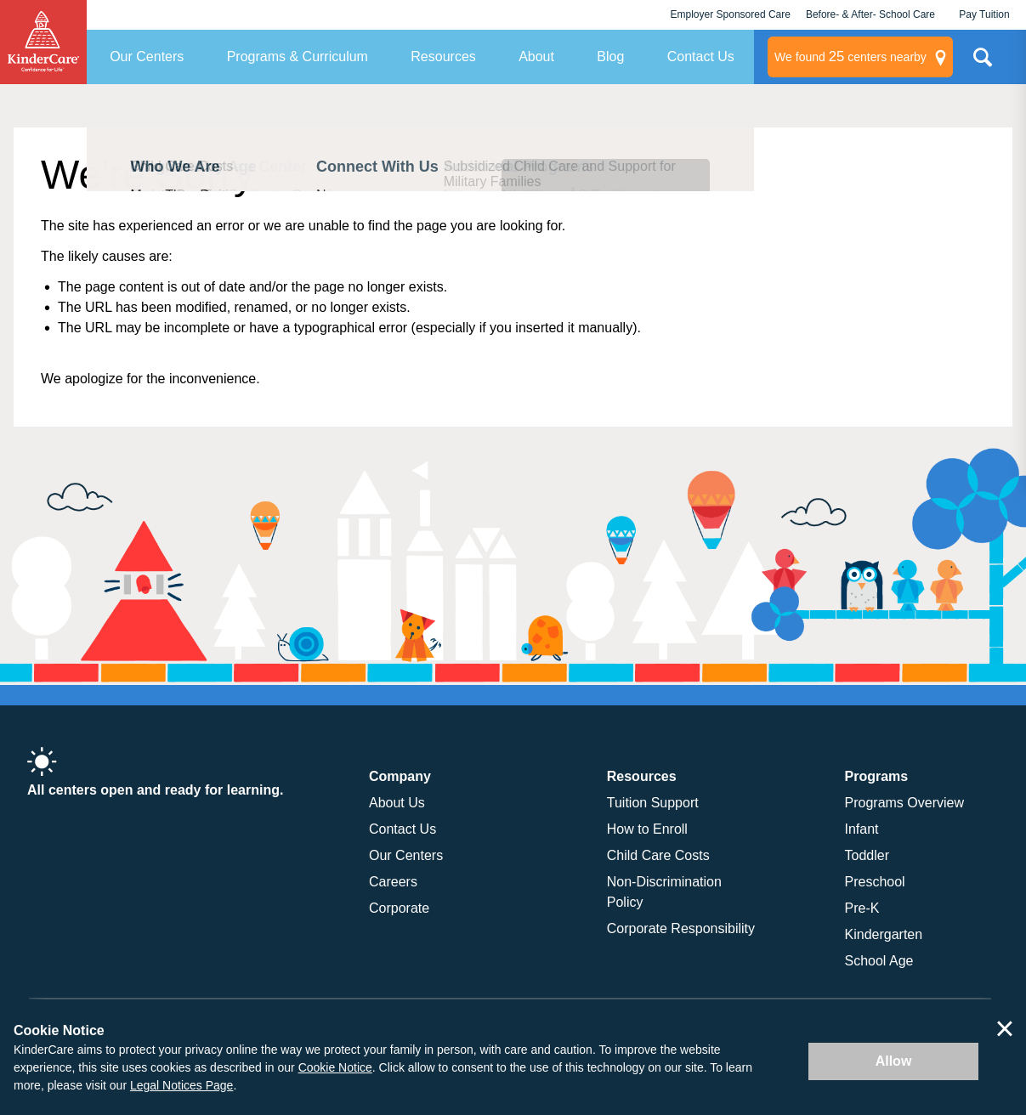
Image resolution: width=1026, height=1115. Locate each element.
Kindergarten (884, 934)
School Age (879, 961)
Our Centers (147, 56)
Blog (610, 56)
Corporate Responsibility (681, 928)
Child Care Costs (658, 855)
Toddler (867, 855)
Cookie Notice (335, 1067)
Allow (894, 1061)
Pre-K (862, 908)
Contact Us (700, 56)
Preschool (875, 881)
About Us (397, 802)
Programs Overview (904, 802)
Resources (443, 56)
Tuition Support (653, 802)
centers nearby (850, 57)
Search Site (982, 64)
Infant (862, 829)
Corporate (399, 908)
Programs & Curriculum (297, 56)
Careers (393, 881)
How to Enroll (647, 829)
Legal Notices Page (181, 1085)
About (536, 56)
